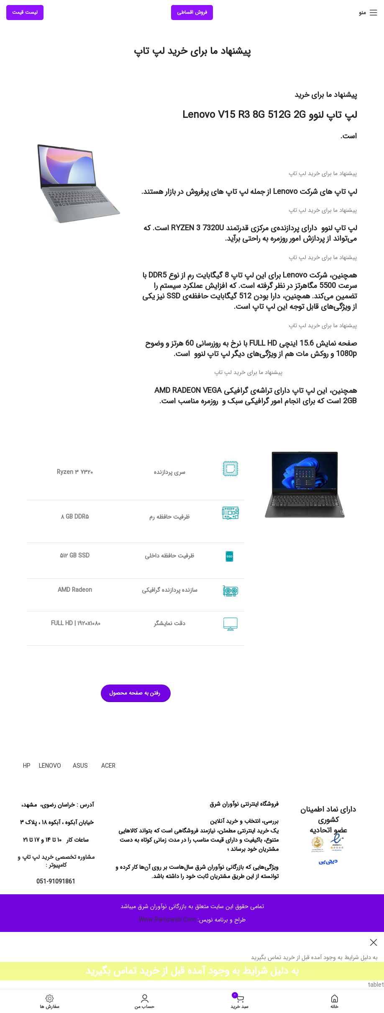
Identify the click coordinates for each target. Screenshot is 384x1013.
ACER (108, 766)
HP (27, 766)
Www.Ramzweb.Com (167, 919)
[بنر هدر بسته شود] (373, 942)
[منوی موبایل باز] (368, 12)
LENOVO (50, 766)
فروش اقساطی (192, 12)
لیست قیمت (25, 12)
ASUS (80, 766)
